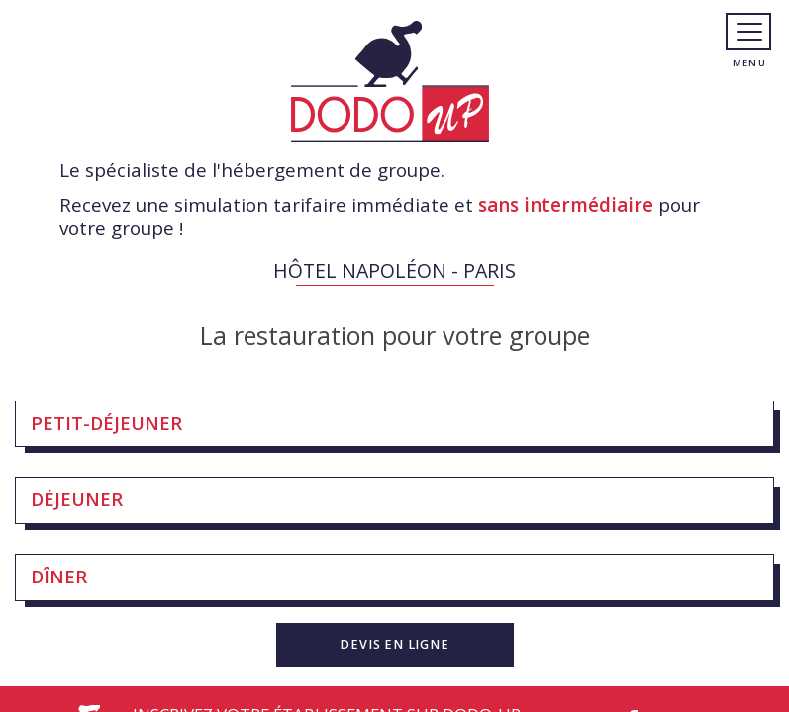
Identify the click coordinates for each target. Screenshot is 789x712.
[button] (395, 645)
